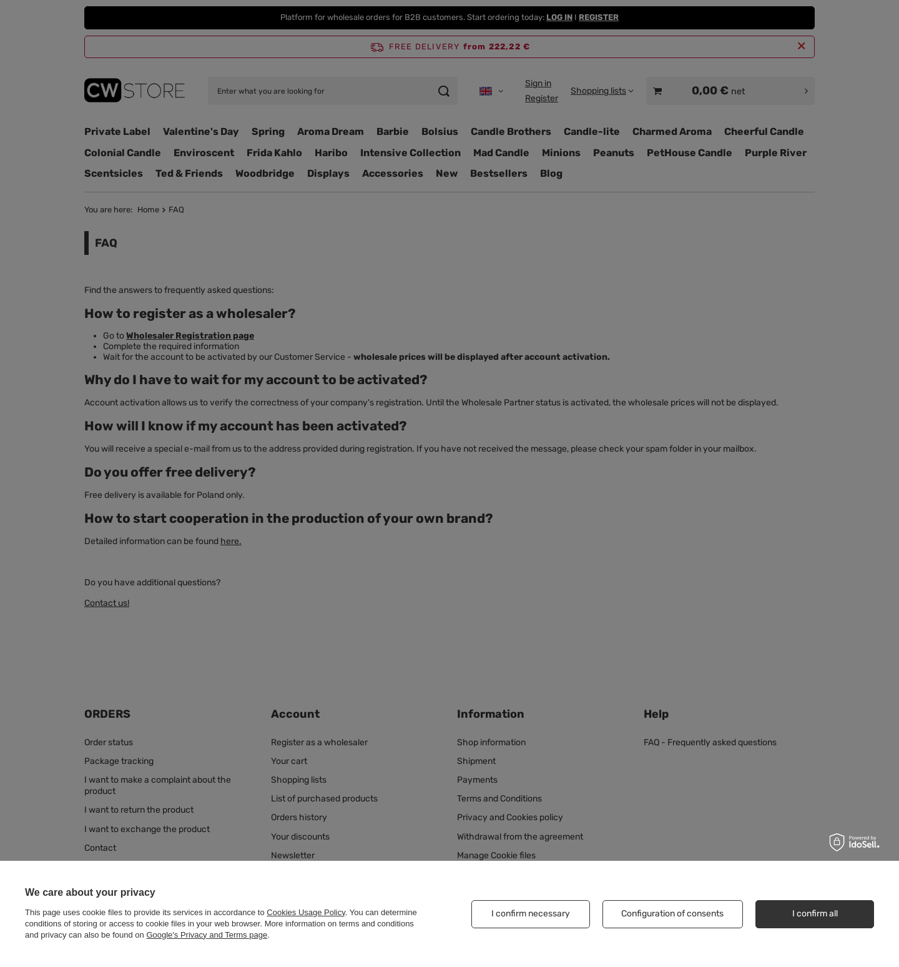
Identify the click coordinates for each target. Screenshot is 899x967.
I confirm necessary (530, 913)
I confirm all (815, 913)
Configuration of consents (672, 913)
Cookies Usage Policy (306, 912)
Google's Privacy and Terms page (206, 935)
